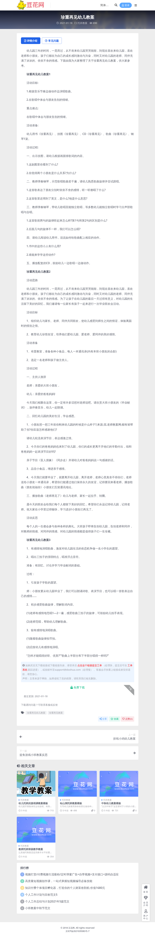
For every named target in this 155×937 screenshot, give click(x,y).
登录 (125, 5)
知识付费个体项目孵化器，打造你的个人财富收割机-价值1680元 (65, 888)
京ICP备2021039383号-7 (77, 931)
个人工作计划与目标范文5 (41, 895)
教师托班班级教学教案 (31, 849)
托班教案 (82, 23)
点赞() (127, 719)
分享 (103, 719)
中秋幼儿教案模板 (111, 803)
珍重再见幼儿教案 (36, 712)
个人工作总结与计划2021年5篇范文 (47, 901)
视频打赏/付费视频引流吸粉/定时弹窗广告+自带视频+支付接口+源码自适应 (72, 874)
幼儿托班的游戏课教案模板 (33, 803)
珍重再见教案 (56, 712)
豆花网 (71, 927)
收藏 (114, 719)
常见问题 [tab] (52, 40)
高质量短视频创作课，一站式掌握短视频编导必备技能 (58, 881)
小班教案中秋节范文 (37, 908)
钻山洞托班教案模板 (71, 803)
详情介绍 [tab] (30, 40)
